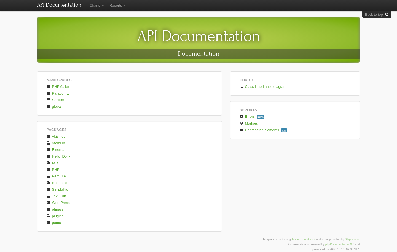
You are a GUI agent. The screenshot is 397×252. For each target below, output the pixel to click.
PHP (53, 169)
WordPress (58, 203)
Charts (97, 5)
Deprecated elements (263, 130)
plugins (55, 216)
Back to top (377, 14)
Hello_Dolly (58, 156)
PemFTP (56, 176)
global (54, 106)
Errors (252, 116)
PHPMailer (58, 87)
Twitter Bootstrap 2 (303, 239)
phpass (55, 209)
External (56, 150)
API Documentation (59, 5)
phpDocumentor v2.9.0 (339, 244)
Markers (249, 123)
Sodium (55, 100)
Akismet (56, 136)
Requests (57, 183)
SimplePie (57, 189)
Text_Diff (56, 196)
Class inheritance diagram (263, 87)
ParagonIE (58, 93)
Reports (117, 5)
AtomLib (56, 143)
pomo (54, 223)
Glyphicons (352, 239)
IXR (52, 163)
